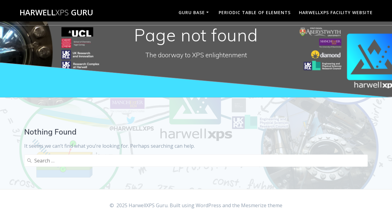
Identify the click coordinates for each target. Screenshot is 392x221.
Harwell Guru (56, 13)
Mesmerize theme (261, 205)
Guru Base (192, 12)
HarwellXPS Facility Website (336, 12)
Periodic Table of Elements (255, 12)
